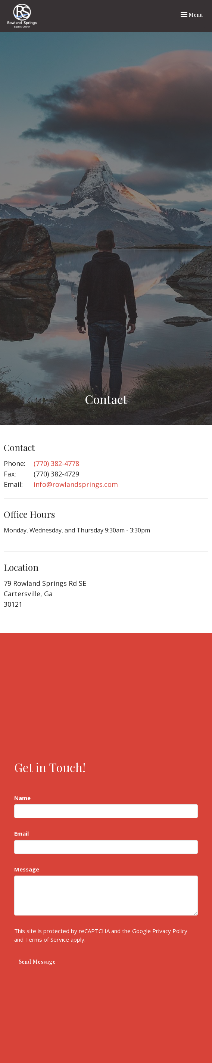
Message (26, 869)
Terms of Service (47, 939)
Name (22, 798)
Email (21, 833)
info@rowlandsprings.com (76, 484)
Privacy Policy (169, 931)
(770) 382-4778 (56, 463)
